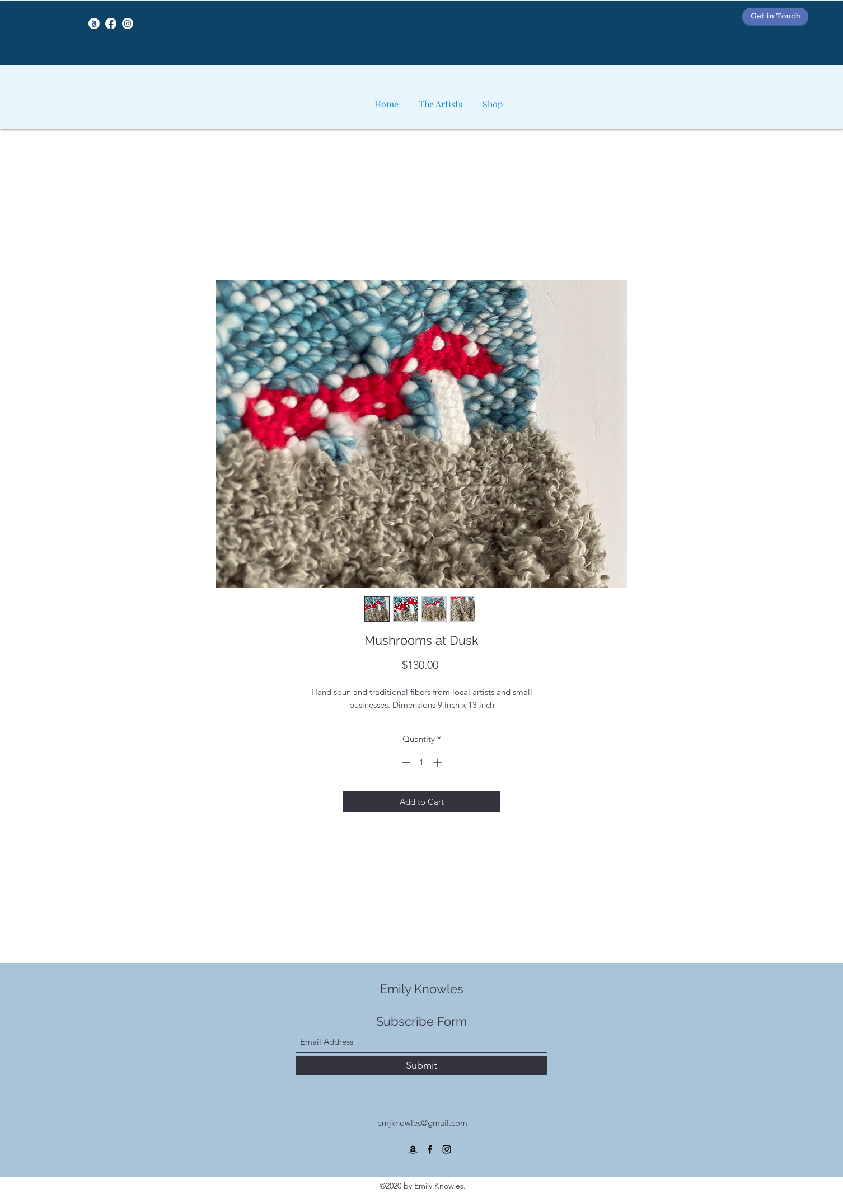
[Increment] (438, 762)
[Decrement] (405, 762)
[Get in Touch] (775, 16)
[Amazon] (94, 23)
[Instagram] (127, 23)
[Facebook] (110, 23)
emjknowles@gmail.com (422, 1122)
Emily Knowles (421, 988)
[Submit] (421, 1065)
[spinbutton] (422, 762)
